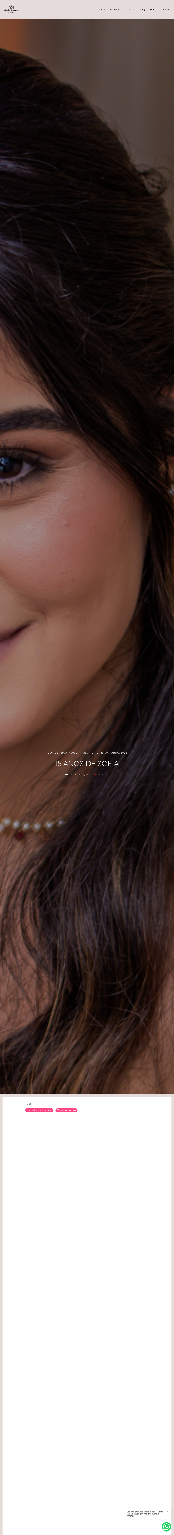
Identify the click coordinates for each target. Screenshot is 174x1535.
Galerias (130, 9)
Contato (165, 9)
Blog (142, 9)
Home (102, 9)
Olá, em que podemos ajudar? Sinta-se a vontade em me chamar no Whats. (145, 1514)
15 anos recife (66, 1110)
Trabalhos (115, 9)
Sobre (153, 9)
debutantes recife (39, 1110)
